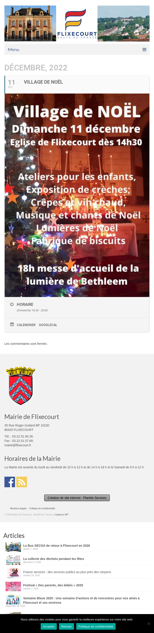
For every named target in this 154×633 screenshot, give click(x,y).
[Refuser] (148, 623)
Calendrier (26, 325)
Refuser (66, 626)
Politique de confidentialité (95, 626)
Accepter (49, 626)
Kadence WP (61, 514)
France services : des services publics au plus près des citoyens (67, 572)
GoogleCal (48, 325)
